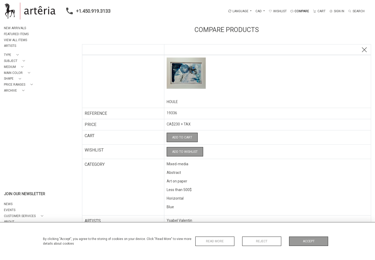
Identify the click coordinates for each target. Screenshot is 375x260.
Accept (309, 241)
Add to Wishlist (185, 152)
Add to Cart (182, 137)
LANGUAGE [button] (238, 11)
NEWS (8, 204)
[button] (12, 55)
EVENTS (9, 210)
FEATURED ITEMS (16, 34)
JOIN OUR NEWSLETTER (24, 194)
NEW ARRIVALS (15, 28)
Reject (261, 241)
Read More (215, 241)
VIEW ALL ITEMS (15, 40)
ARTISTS (10, 46)
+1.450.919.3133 (86, 11)
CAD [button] (258, 11)
